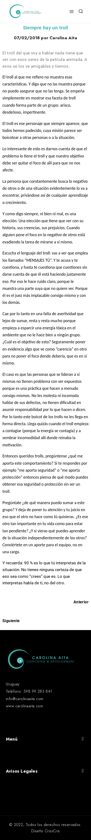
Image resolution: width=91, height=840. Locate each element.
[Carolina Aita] (25, 11)
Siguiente (11, 621)
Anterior (81, 602)
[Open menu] (71, 11)
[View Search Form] (80, 11)
